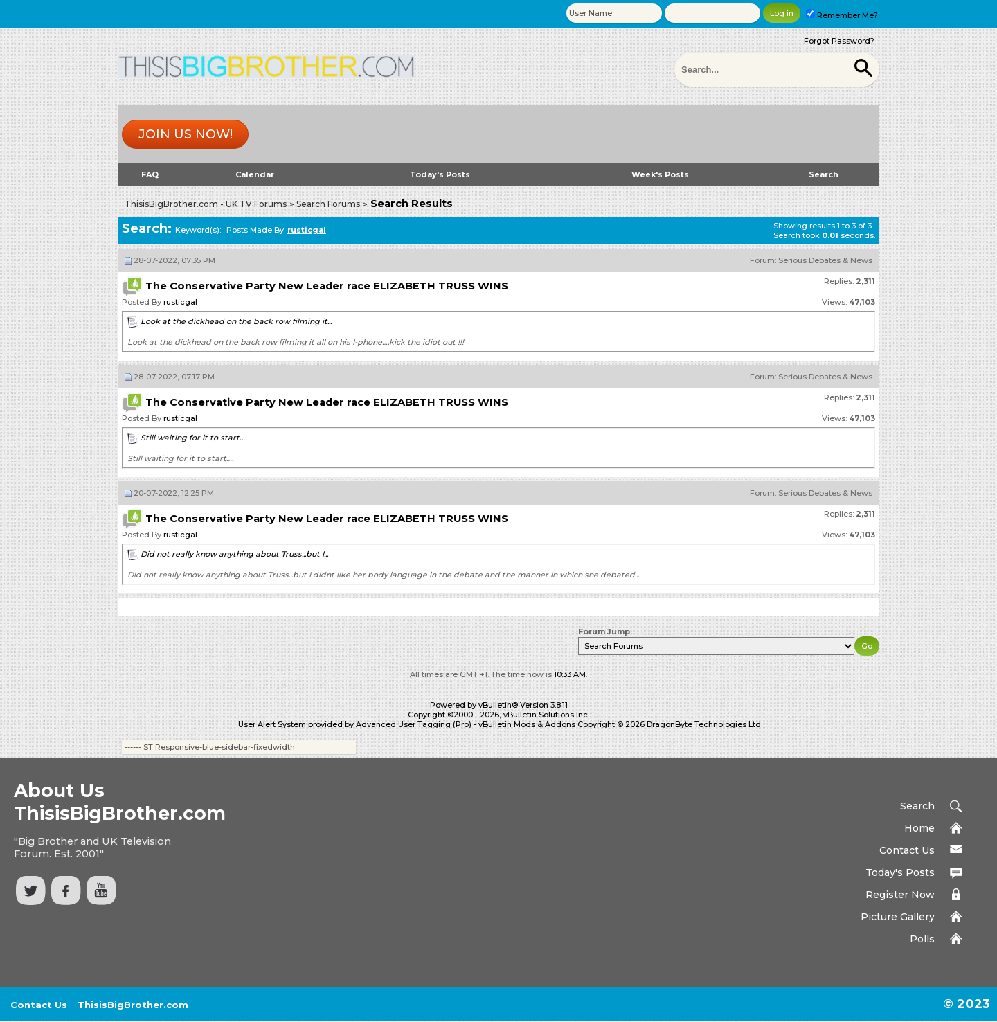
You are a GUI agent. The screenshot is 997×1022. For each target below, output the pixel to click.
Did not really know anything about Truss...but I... (234, 554)
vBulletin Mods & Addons (526, 724)
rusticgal (180, 302)
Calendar (254, 174)
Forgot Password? (839, 41)
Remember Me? (842, 15)
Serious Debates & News (825, 260)
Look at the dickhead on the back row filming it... (236, 321)
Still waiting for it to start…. (193, 437)
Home (919, 828)
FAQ (150, 174)
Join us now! (185, 134)
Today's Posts (440, 174)
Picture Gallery (898, 917)
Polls (922, 939)
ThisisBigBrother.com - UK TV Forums (206, 204)
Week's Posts (660, 174)
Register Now (900, 894)
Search (823, 174)
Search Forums (328, 204)
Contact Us (907, 850)
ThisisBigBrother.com (133, 1004)
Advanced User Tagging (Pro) (413, 724)
